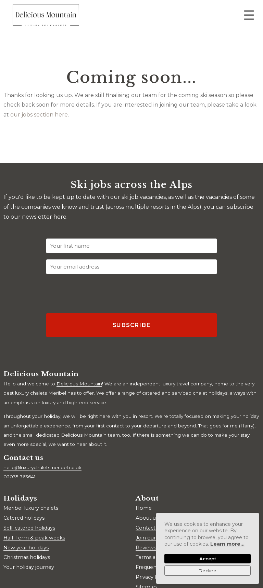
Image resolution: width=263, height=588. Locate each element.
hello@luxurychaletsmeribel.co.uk (42, 467)
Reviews (146, 548)
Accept (207, 558)
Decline (207, 570)
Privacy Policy (153, 577)
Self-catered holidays (29, 528)
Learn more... (227, 544)
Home (144, 508)
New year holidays (26, 548)
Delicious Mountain (79, 383)
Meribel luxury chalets (30, 508)
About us (147, 518)
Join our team (153, 538)
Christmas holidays (26, 557)
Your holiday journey (28, 567)
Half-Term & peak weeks (34, 538)
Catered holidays (24, 518)
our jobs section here (39, 114)
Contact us (149, 528)
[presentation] (98, 293)
